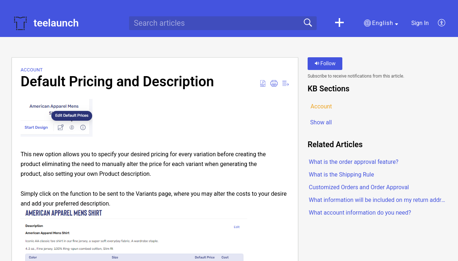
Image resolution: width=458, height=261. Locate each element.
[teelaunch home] (20, 23)
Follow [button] (325, 64)
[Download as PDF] (263, 83)
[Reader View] (285, 83)
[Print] (274, 83)
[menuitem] (437, 23)
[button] (339, 23)
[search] (222, 23)
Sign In (420, 23)
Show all (321, 122)
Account (32, 69)
